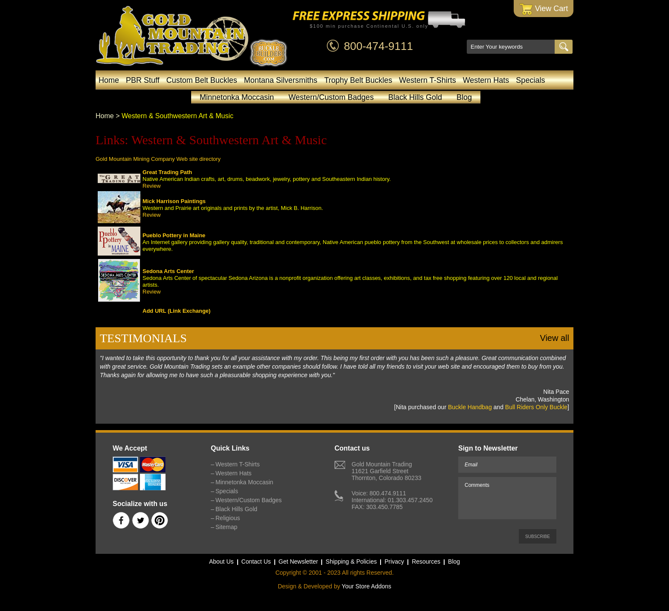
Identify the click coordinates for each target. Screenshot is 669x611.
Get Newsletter (298, 561)
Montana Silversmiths (280, 80)
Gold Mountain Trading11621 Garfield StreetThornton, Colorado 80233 (386, 471)
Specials (530, 80)
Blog (464, 97)
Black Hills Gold (415, 97)
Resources (426, 561)
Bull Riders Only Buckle (536, 407)
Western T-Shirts (427, 80)
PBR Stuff (143, 80)
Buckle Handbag (470, 407)
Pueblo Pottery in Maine (174, 235)
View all (554, 338)
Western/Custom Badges (331, 97)
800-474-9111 (378, 46)
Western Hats (486, 80)
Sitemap (226, 527)
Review (152, 186)
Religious (227, 518)
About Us (221, 561)
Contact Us (256, 561)
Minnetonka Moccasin (237, 97)
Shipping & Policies (351, 561)
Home (109, 80)
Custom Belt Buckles (201, 80)
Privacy (394, 561)
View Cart (543, 9)
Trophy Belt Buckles (358, 80)
